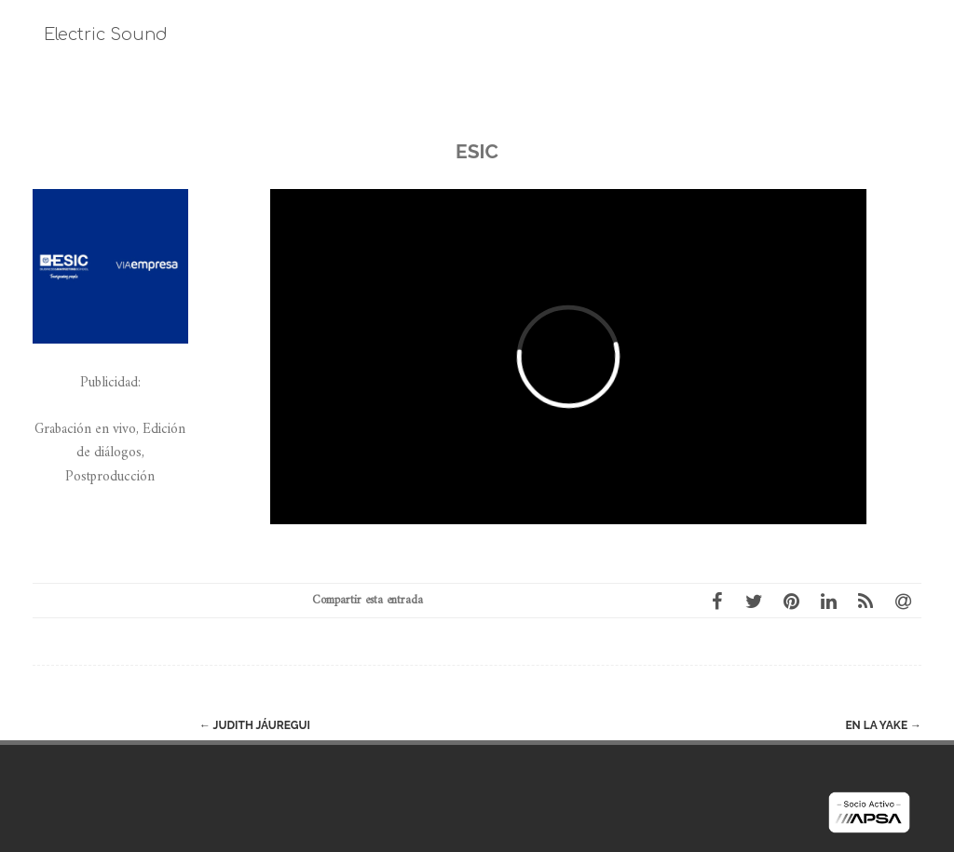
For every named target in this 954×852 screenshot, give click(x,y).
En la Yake (883, 725)
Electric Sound (106, 34)
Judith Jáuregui (254, 725)
